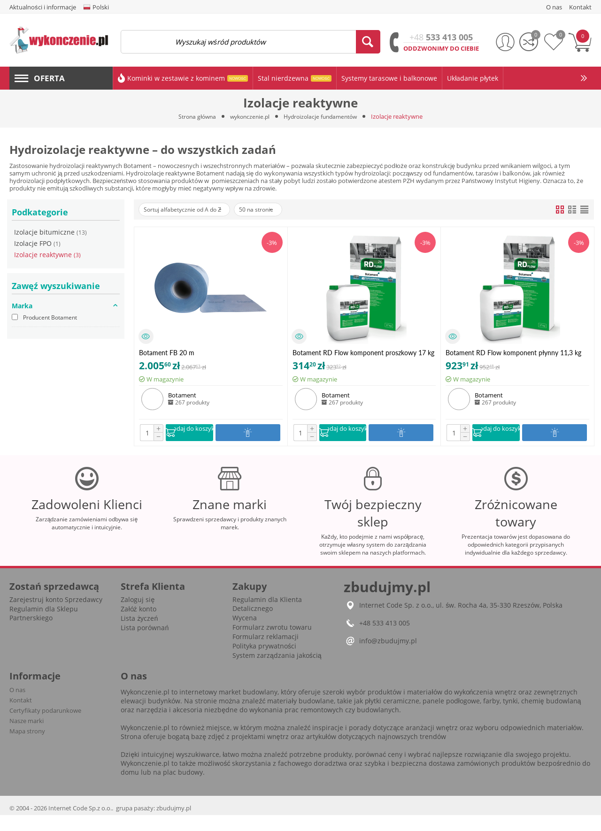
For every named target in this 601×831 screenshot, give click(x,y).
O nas (17, 705)
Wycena (244, 633)
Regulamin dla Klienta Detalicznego (267, 620)
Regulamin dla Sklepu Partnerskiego (43, 629)
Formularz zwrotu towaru (272, 643)
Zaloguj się (137, 615)
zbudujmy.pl (173, 824)
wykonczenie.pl (248, 116)
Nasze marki (26, 736)
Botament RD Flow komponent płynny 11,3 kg (513, 353)
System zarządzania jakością (277, 671)
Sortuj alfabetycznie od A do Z (189, 210)
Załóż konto (138, 624)
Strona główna (192, 116)
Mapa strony (27, 747)
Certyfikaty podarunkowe (45, 726)
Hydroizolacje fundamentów (323, 116)
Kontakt (20, 716)
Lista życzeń (139, 634)
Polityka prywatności (264, 661)
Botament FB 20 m (166, 353)
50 (273, 210)
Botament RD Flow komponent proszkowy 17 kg (363, 353)
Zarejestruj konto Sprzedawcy (55, 615)
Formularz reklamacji (265, 652)
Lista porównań (145, 643)
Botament (182, 395)
